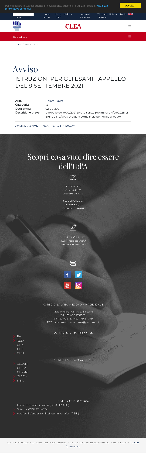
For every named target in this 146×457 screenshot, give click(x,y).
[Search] (23, 14)
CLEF (20, 349)
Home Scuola (46, 16)
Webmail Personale (85, 16)
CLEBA (21, 368)
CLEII (20, 353)
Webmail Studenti (102, 16)
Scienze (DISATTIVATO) (32, 409)
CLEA (18, 44)
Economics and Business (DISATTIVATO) (43, 405)
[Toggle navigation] (130, 26)
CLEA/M (22, 363)
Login (123, 14)
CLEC (20, 344)
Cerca (18, 17)
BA (19, 336)
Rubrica (113, 14)
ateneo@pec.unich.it (75, 240)
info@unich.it (76, 237)
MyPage (68, 14)
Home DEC (58, 16)
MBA (20, 380)
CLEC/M (22, 372)
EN (130, 14)
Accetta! (130, 5)
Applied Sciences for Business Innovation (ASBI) (48, 413)
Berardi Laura (54, 100)
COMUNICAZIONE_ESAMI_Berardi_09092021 (45, 126)
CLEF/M (22, 376)
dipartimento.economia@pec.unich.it (76, 322)
